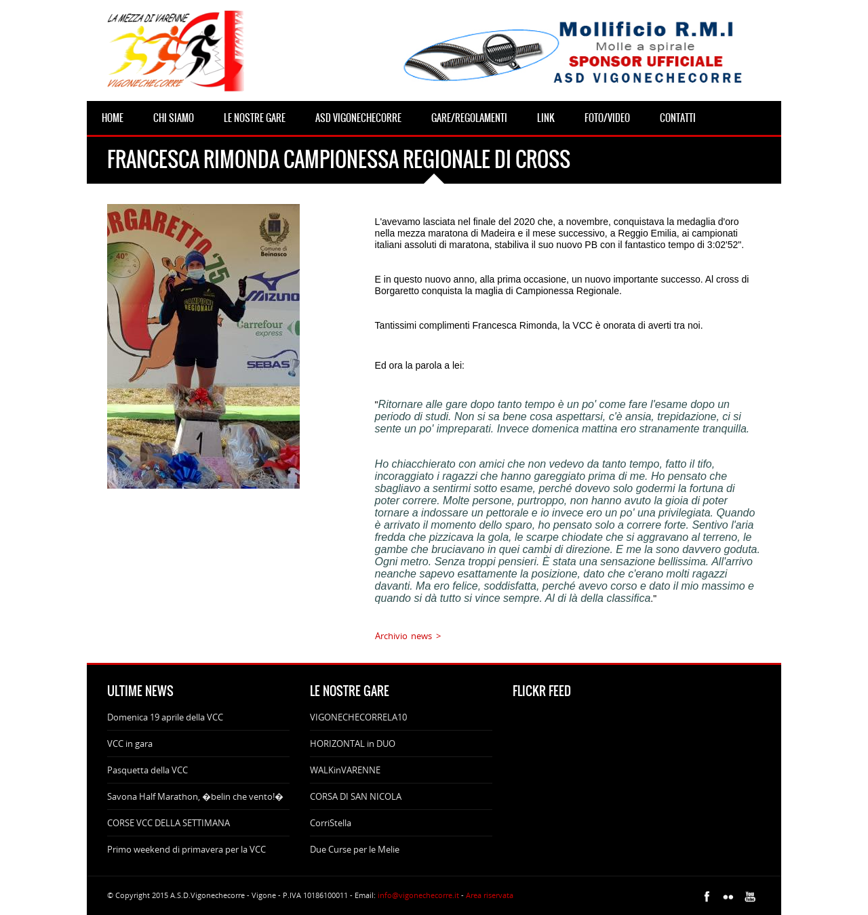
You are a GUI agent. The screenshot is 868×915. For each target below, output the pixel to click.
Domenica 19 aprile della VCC (165, 717)
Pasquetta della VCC (147, 770)
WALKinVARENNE (345, 770)
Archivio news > (408, 636)
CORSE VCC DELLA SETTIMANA (168, 823)
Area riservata (489, 895)
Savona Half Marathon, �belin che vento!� (195, 796)
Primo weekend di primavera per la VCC (186, 849)
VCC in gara (130, 743)
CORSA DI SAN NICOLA (355, 796)
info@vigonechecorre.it (418, 895)
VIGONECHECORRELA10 (358, 717)
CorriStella (330, 823)
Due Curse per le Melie (354, 849)
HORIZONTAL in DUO (352, 743)
